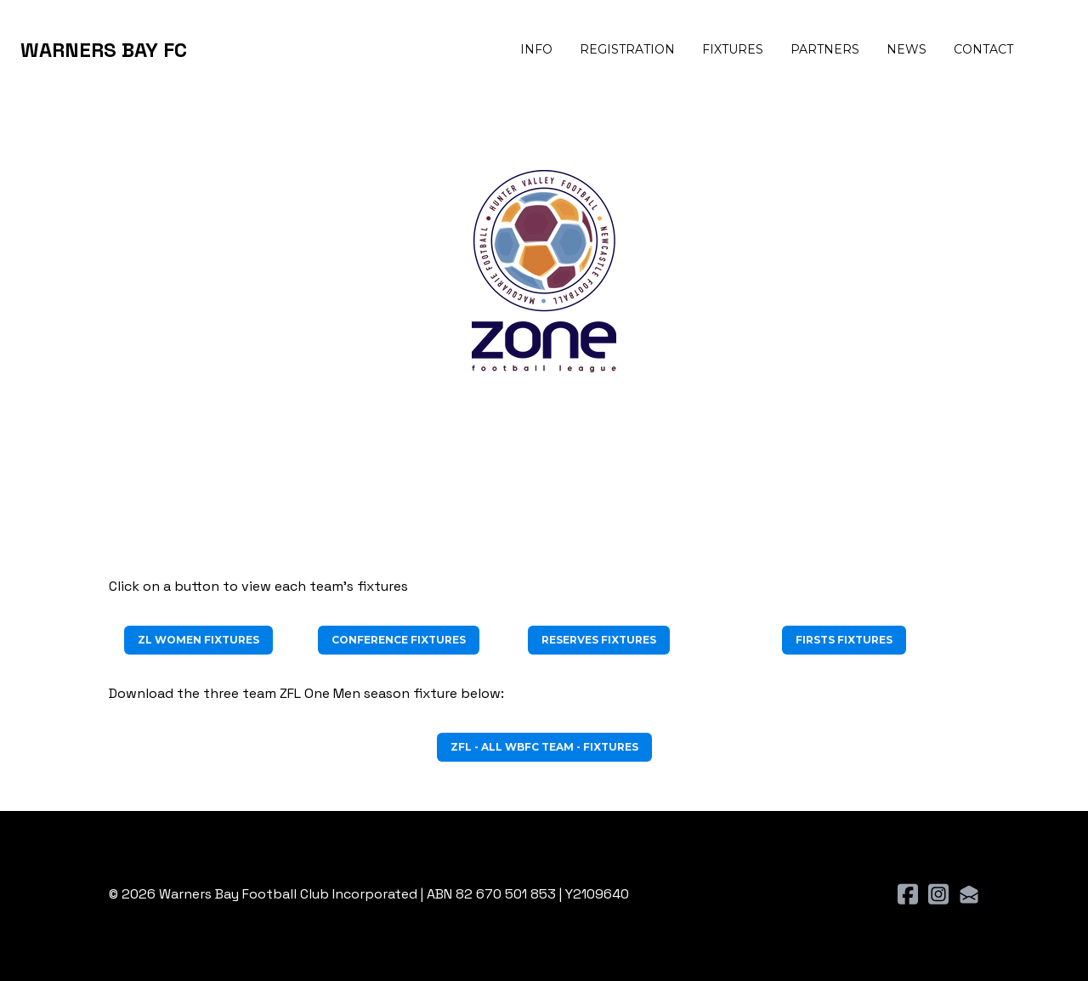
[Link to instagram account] (938, 893)
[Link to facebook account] (908, 893)
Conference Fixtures (399, 639)
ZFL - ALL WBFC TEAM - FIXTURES (544, 746)
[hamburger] (207, 50)
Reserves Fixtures (598, 639)
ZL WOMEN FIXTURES (198, 639)
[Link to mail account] (969, 893)
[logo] (103, 50)
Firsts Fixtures (844, 639)
